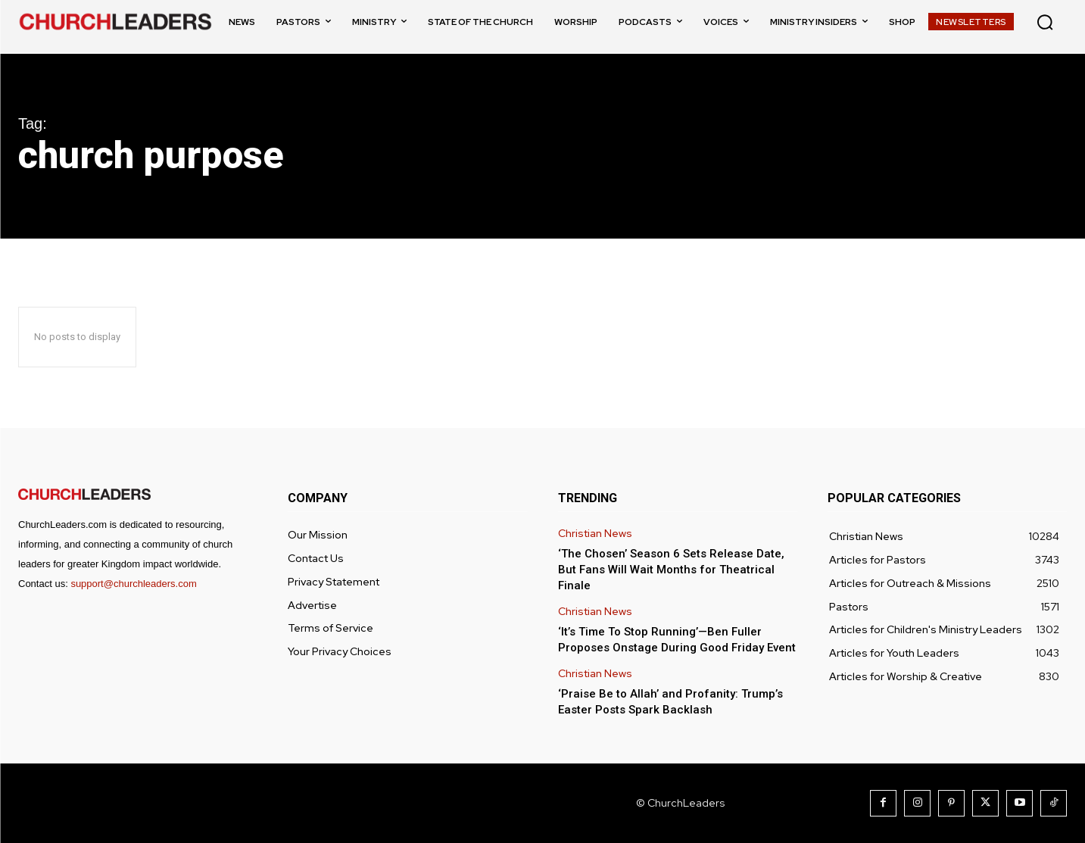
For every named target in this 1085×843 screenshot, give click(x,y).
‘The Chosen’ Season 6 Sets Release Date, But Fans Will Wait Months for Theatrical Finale (671, 569)
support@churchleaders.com (133, 583)
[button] (1045, 22)
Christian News (595, 533)
